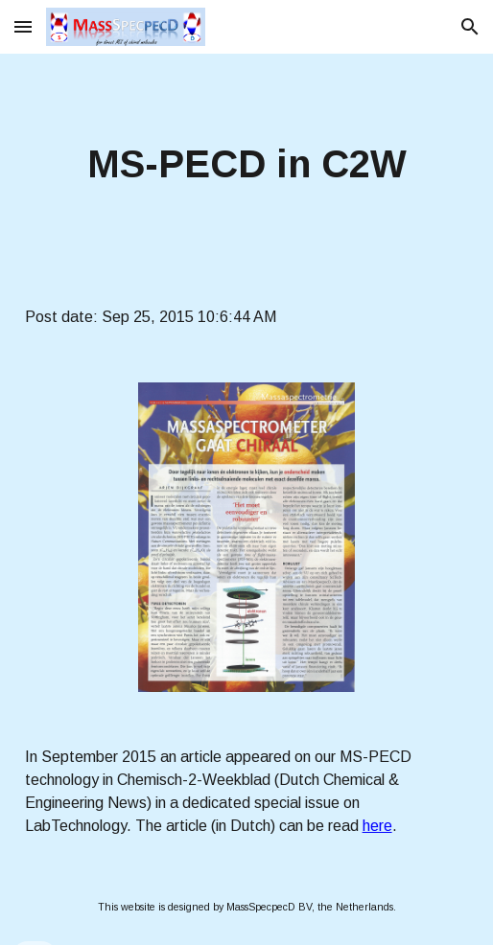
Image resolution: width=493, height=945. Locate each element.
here (377, 826)
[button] (23, 26)
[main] (247, 164)
